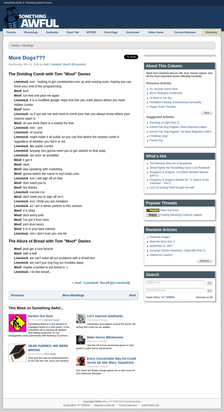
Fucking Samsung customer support (181, 214)
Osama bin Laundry (161, 254)
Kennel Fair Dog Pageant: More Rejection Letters (178, 127)
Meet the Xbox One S (162, 241)
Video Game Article (97, 366)
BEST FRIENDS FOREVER (166, 93)
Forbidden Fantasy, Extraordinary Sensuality (175, 102)
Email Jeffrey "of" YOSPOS (160, 297)
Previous (17, 295)
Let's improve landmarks (105, 316)
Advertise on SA (204, 297)
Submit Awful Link (150, 405)
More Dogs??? (27, 58)
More (207, 112)
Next (132, 295)
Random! (205, 261)
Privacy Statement (128, 405)
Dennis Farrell (51, 320)
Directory (211, 32)
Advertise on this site (104, 405)
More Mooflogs (73, 295)
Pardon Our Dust (40, 316)
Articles (15, 45)
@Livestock (78, 64)
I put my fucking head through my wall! (172, 187)
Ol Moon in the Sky (161, 97)
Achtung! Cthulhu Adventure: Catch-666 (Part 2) (177, 250)
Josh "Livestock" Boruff (56, 64)
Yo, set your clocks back (164, 88)
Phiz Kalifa (50, 354)
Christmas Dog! (159, 136)
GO (210, 283)
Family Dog (156, 140)
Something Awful (13, 3)
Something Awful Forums (39, 3)
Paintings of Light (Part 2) (164, 122)
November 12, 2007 (161, 246)
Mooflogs (28, 45)
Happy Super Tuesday (163, 106)
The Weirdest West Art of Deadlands (171, 163)
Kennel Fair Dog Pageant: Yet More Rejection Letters (180, 131)
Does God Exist (169, 210)
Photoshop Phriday (97, 320)
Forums (11, 32)
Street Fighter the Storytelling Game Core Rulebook (180, 167)
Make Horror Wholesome (105, 337)
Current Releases (185, 32)
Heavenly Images (160, 237)
